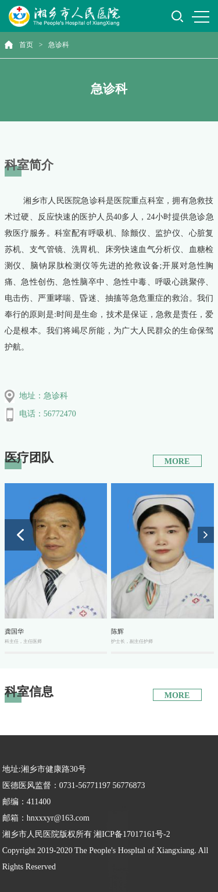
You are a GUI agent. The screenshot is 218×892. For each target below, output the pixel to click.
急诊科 (58, 45)
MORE (177, 461)
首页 (26, 45)
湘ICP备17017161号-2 (132, 834)
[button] (206, 535)
